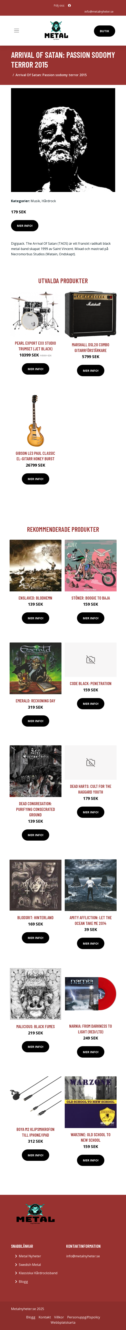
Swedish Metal (30, 1264)
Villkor (59, 1317)
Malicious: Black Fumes (35, 1026)
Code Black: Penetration (91, 683)
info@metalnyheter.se (99, 11)
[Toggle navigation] (16, 30)
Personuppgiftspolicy (83, 1317)
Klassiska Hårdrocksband (38, 1273)
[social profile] (69, 5)
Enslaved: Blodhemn (35, 597)
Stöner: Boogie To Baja (90, 597)
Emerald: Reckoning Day (35, 700)
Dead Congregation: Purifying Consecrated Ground (35, 809)
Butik (104, 31)
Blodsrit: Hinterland (35, 917)
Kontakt (45, 1317)
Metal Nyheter (30, 1256)
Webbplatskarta (63, 1322)
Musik (35, 201)
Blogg (23, 1281)
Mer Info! (24, 226)
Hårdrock (49, 201)
